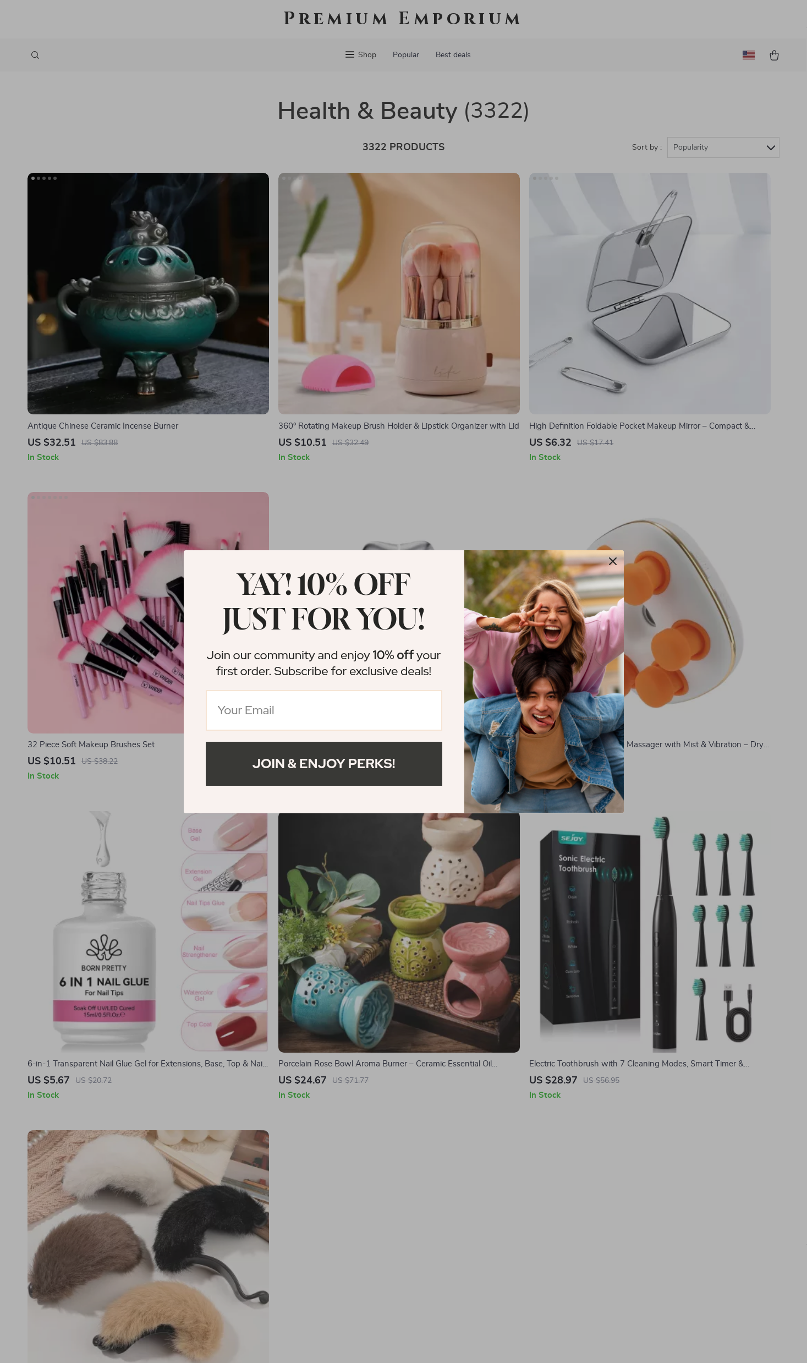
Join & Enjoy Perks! (324, 763)
